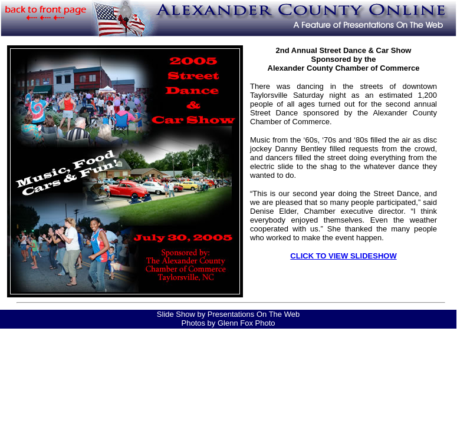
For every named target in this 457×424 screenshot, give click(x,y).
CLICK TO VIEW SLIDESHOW (343, 255)
